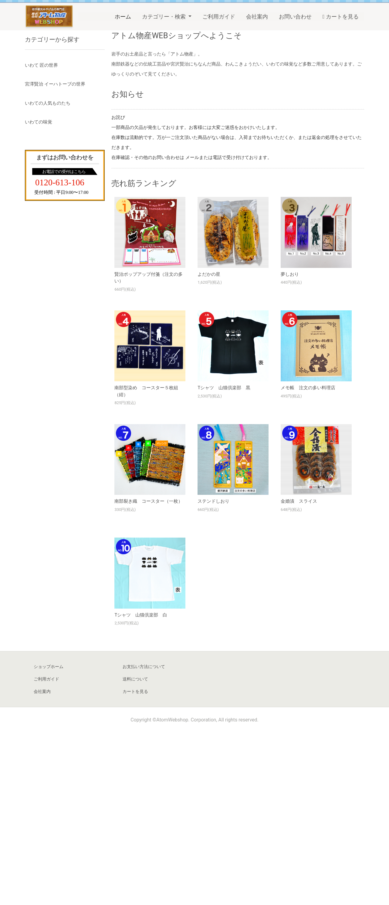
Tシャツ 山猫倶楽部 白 (140, 787)
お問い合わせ (295, 16)
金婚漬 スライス (299, 673)
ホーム (126, 16)
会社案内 (257, 16)
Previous (10, 96)
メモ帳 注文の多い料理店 (308, 560)
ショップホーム (48, 838)
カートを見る (341, 16)
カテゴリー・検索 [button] (164, 16)
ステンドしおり (213, 673)
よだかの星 (209, 446)
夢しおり (290, 446)
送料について (135, 851)
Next (378, 96)
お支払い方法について (144, 838)
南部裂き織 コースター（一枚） (148, 673)
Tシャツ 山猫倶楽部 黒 (224, 560)
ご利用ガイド (218, 16)
